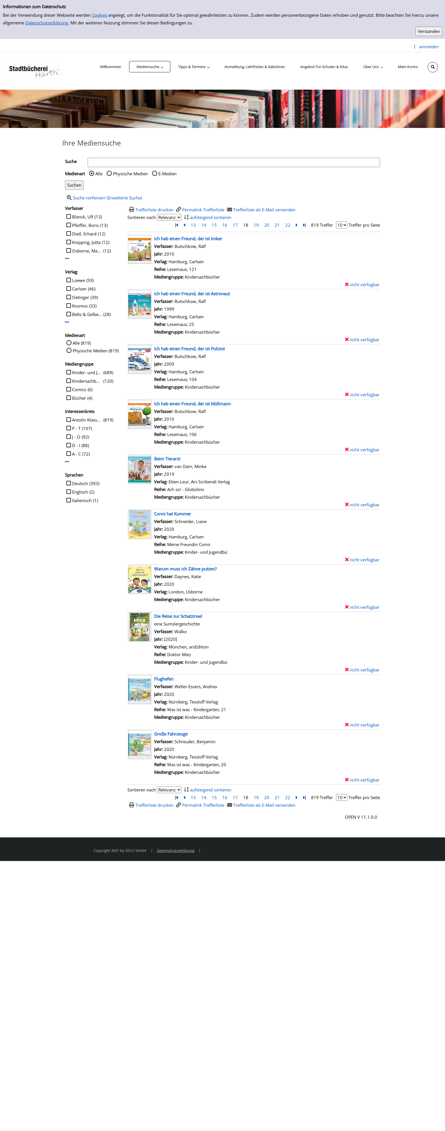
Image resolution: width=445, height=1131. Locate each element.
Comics (79, 389)
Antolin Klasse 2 (87, 420)
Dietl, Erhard (84, 234)
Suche (71, 161)
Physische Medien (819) (96, 350)
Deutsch (80, 483)
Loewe (78, 280)
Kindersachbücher (87, 381)
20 (266, 225)
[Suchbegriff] (234, 162)
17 (235, 225)
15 (214, 225)
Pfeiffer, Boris (85, 225)
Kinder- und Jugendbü (87, 372)
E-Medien (167, 173)
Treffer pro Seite (364, 225)
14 (203, 225)
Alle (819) (82, 343)
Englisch (80, 492)
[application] (149, 66)
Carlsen (79, 289)
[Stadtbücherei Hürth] (34, 70)
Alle (98, 173)
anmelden (429, 46)
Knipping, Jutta (86, 242)
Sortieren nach (141, 217)
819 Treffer (322, 225)
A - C (76, 454)
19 (256, 225)
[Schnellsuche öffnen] (433, 67)
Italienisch (82, 500)
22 (287, 225)
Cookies (99, 15)
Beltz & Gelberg (87, 314)
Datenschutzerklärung (46, 23)
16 (224, 225)
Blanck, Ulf (82, 217)
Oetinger (80, 297)
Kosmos (80, 306)
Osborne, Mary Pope (87, 251)
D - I (76, 445)
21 (277, 225)
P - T (76, 428)
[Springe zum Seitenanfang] (432, 1118)
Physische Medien (130, 173)
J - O (76, 437)
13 (193, 225)
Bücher (79, 398)
